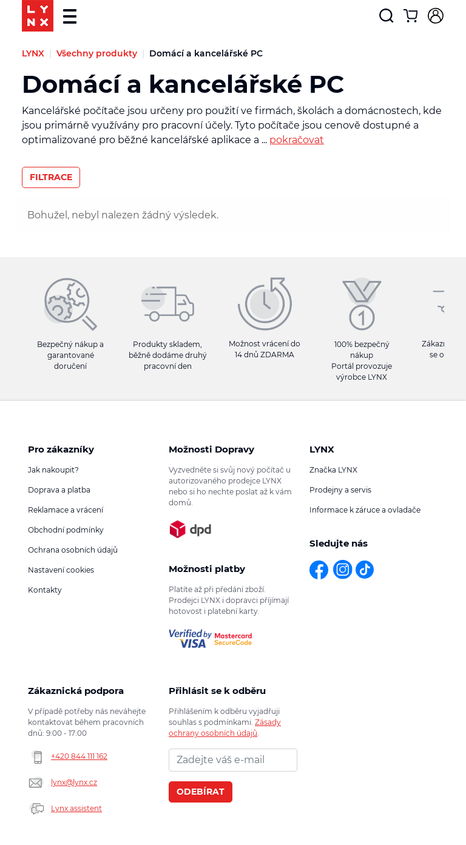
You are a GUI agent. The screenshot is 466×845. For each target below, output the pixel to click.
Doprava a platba (59, 489)
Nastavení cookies (61, 569)
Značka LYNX (333, 469)
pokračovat (296, 140)
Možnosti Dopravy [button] (211, 449)
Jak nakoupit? (53, 469)
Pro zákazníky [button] (61, 449)
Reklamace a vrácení (65, 509)
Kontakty (45, 589)
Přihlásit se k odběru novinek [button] (217, 691)
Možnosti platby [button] (207, 568)
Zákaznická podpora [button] (76, 690)
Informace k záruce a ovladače (364, 509)
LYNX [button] (321, 449)
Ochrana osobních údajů (73, 549)
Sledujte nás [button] (338, 543)
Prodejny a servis (340, 489)
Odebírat (201, 791)
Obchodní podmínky (66, 529)
